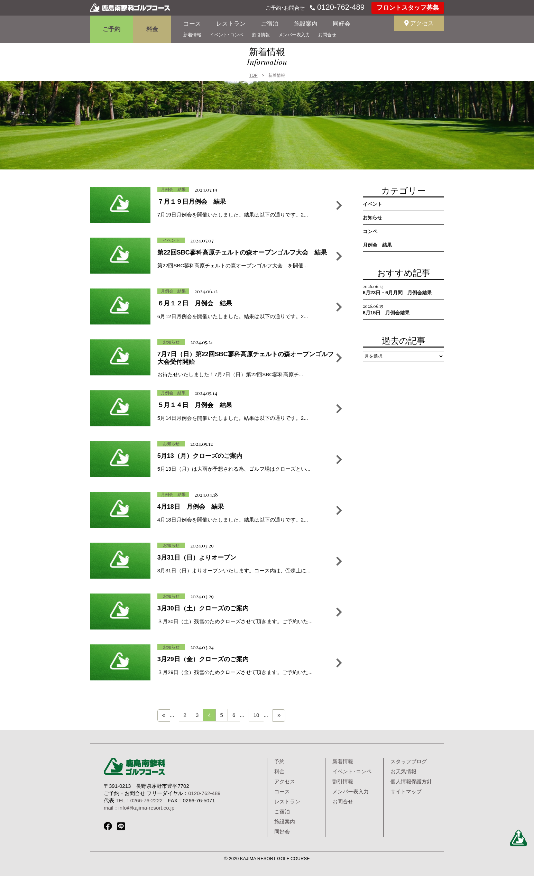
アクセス (419, 23)
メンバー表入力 (294, 34)
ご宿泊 (269, 23)
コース (192, 23)
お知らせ (372, 217)
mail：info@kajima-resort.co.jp (139, 808)
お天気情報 (403, 771)
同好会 (341, 23)
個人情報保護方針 (411, 781)
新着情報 (192, 34)
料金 (152, 29)
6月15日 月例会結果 (386, 309)
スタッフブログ (408, 761)
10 (256, 715)
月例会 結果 (377, 245)
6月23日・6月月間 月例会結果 (397, 289)
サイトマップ (406, 791)
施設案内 (305, 23)
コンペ (370, 231)
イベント (372, 204)
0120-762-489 (340, 7)
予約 (279, 761)
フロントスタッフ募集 (408, 7)
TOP (253, 75)
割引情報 (261, 34)
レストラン (231, 23)
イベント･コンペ (226, 34)
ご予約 (111, 29)
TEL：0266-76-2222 (139, 800)
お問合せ (327, 34)
